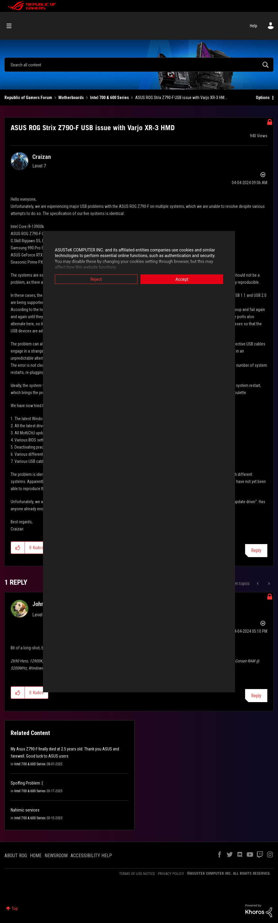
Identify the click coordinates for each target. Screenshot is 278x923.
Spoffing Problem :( (27, 783)
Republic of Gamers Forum (28, 97)
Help (253, 25)
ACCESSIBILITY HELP (91, 855)
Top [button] (15, 908)
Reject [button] (96, 279)
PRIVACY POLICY (171, 873)
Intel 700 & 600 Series (109, 97)
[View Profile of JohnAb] (41, 604)
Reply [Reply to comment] (256, 696)
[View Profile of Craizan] (41, 156)
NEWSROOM (56, 855)
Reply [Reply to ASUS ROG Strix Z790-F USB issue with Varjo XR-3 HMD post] (256, 550)
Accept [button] (181, 279)
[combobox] (139, 65)
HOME (35, 855)
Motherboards (71, 97)
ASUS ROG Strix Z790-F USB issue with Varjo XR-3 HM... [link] (181, 97)
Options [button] (263, 97)
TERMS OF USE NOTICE (137, 873)
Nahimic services (25, 810)
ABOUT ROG (15, 855)
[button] (18, 548)
